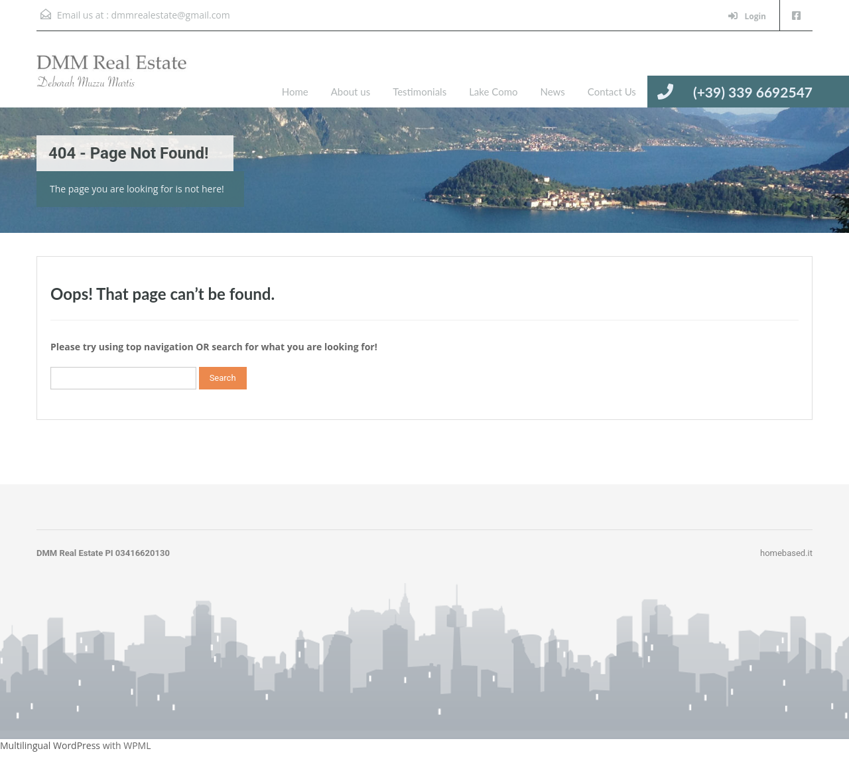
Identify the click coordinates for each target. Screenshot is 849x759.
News (552, 92)
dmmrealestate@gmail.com (170, 15)
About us (350, 92)
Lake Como (493, 92)
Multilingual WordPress (50, 745)
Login (747, 16)
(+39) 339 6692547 (753, 92)
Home (295, 92)
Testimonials (419, 92)
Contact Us (612, 92)
